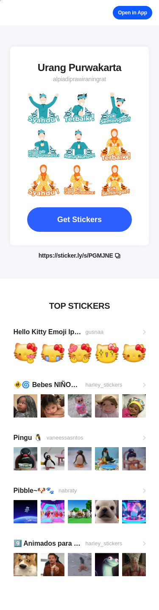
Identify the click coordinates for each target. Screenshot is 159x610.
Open (132, 13)
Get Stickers (79, 219)
